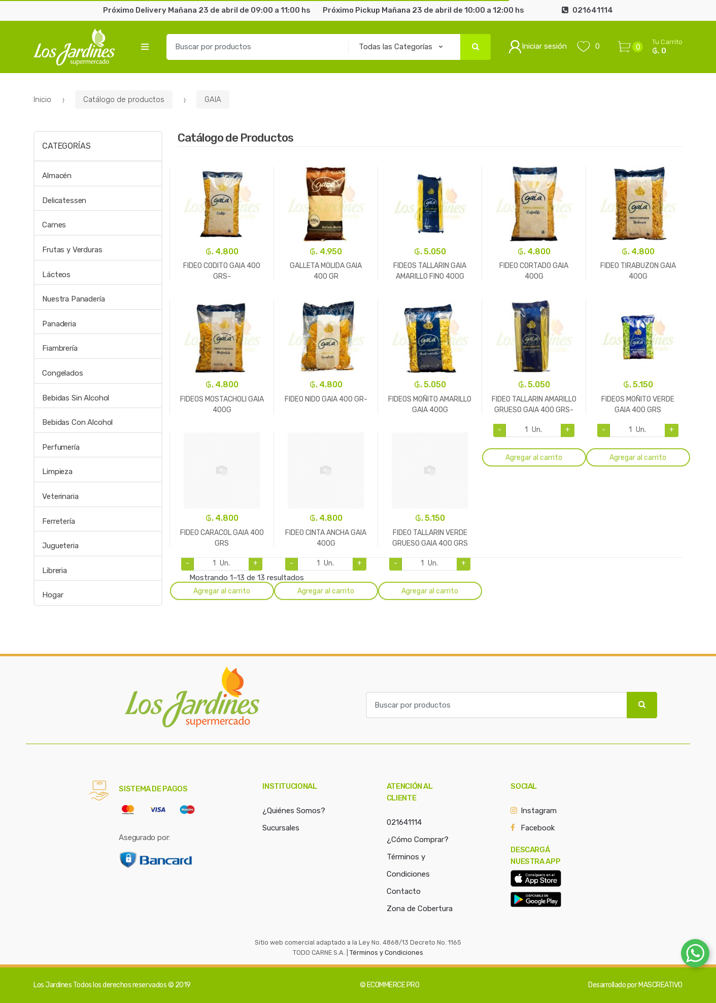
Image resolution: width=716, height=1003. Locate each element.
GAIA (212, 99)
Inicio (42, 99)
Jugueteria (60, 545)
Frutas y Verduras (72, 249)
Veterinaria (60, 496)
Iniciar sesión (537, 46)
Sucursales (280, 827)
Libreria (54, 570)
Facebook (538, 827)
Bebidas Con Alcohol (77, 422)
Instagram (539, 810)
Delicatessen (64, 200)
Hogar (52, 594)
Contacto (404, 891)
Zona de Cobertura (420, 908)
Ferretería (58, 521)
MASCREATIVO (660, 985)
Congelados (62, 373)
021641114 (404, 822)
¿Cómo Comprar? (418, 839)
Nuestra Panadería (73, 299)
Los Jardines (52, 985)
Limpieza (57, 471)
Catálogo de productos (123, 99)
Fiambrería (60, 348)
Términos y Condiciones (386, 952)
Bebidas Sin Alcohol (75, 398)
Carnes (54, 224)
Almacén (57, 175)
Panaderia (59, 323)
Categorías (66, 146)
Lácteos (56, 274)
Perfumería (61, 447)
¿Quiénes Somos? (293, 810)
